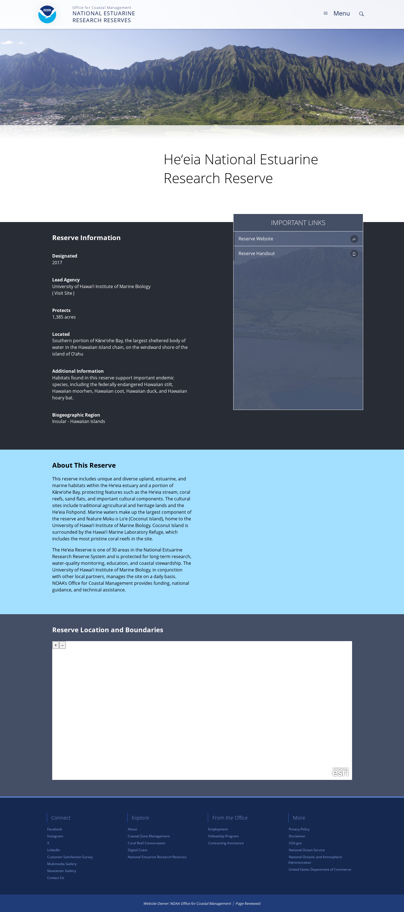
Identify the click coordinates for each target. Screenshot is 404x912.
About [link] (132, 829)
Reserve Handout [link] (299, 253)
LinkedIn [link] (53, 850)
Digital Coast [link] (137, 850)
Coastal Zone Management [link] (149, 836)
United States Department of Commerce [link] (320, 869)
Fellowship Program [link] (223, 836)
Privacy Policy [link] (299, 829)
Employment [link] (218, 829)
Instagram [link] (55, 836)
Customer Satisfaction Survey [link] (70, 857)
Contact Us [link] (55, 877)
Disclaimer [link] (297, 836)
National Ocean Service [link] (307, 850)
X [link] (48, 843)
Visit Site (63, 293)
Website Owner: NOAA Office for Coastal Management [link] (187, 903)
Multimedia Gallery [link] (62, 863)
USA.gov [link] (295, 843)
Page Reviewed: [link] (249, 903)
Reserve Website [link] (299, 239)
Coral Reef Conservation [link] (146, 843)
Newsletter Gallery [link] (61, 870)
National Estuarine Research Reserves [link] (157, 857)
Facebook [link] (54, 829)
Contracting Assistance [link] (226, 843)
